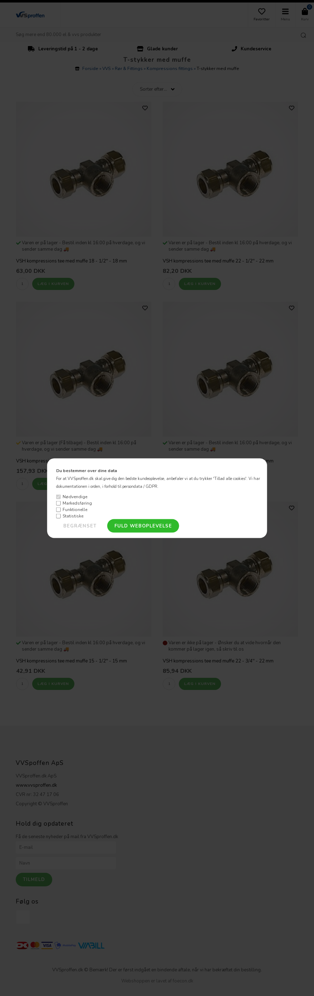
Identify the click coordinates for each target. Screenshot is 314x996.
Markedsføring (77, 503)
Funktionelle (75, 509)
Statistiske (73, 516)
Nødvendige (75, 497)
